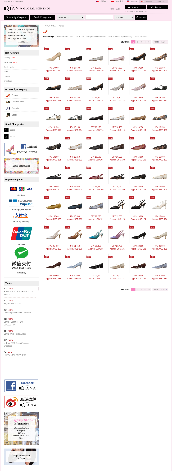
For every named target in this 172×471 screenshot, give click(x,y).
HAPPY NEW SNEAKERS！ (16, 355)
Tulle (6, 72)
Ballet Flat (11, 62)
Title (71, 37)
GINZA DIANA (50, 26)
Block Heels (9, 67)
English (134, 1)
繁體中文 (104, 1)
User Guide (8, 1)
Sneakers (8, 81)
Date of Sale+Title (140, 37)
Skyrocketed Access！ (13, 303)
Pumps (61, 26)
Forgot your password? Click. (137, 11)
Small (12, 136)
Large (12, 130)
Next (156, 42)
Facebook (161, 1)
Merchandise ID (62, 37)
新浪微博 (148, 1)
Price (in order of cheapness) (96, 37)
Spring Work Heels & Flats (15, 334)
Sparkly (10, 58)
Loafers (7, 76)
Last (163, 42)
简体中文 (119, 1)
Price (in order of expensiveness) (120, 37)
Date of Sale (79, 37)
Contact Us (19, 1)
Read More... (22, 42)
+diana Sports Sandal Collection (17, 313)
